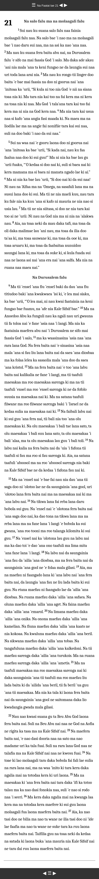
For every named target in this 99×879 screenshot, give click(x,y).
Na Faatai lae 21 (48, 5)
